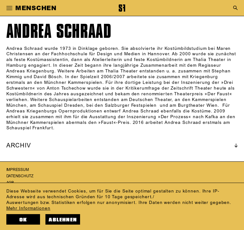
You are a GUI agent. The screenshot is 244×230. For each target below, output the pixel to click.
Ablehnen (63, 219)
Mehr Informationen (28, 208)
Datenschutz (19, 176)
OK (23, 219)
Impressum (17, 169)
